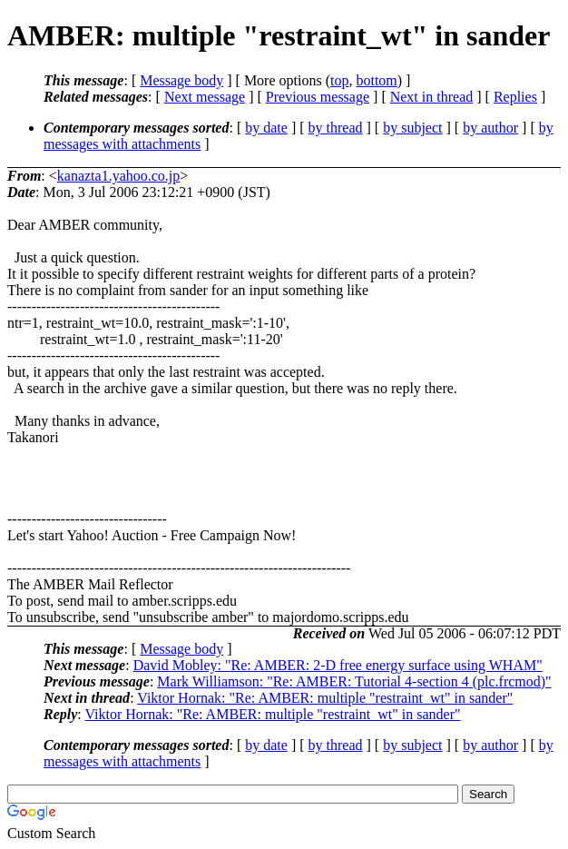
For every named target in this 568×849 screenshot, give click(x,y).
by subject (412, 127)
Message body (181, 80)
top (339, 80)
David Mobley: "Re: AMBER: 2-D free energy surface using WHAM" (338, 665)
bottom (376, 80)
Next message (204, 96)
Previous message (317, 96)
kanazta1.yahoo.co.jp (119, 175)
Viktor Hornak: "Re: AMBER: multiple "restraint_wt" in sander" (325, 698)
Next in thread (432, 96)
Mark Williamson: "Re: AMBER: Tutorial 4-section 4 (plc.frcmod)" (354, 681)
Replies (515, 96)
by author (490, 127)
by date (266, 127)
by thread (335, 127)
